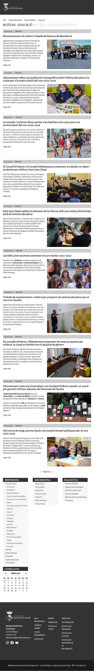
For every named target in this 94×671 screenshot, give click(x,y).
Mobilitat (10, 531)
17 (19, 585)
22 (12, 588)
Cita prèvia (69, 500)
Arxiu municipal (41, 500)
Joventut (9, 524)
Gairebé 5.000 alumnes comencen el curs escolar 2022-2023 (37, 255)
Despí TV (38, 497)
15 (12, 585)
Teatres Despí (40, 494)
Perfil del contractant (73, 490)
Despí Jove (39, 490)
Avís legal (66, 618)
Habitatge (10, 521)
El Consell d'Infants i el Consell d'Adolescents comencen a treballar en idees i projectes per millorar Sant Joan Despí (46, 168)
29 (12, 591)
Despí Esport (40, 484)
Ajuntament (11, 490)
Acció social (11, 487)
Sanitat (9, 540)
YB (16, 643)
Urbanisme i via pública (14, 543)
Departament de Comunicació (11, 561)
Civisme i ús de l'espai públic (16, 496)
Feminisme (10, 515)
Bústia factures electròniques (76, 497)
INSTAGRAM (7, 643)
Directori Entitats (71, 484)
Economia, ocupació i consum (17, 506)
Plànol (51, 618)
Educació (10, 509)
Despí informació (15, 20)
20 (5, 588)
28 (8, 591)
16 (16, 585)
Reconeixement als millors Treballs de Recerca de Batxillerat (37, 36)
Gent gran (10, 518)
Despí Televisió (11, 553)
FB (11, 643)
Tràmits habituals (71, 494)
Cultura (9, 502)
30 (16, 591)
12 (27, 583)
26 (27, 588)
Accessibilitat (68, 622)
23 (16, 588)
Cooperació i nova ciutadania (17, 499)
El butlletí (9, 556)
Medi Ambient (12, 527)
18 (23, 585)
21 (8, 588)
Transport (53, 622)
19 (27, 585)
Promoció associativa (14, 537)
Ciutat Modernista (13, 493)
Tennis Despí (40, 504)
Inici (4, 20)
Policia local (11, 534)
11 (23, 583)
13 (4, 585)
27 (5, 591)
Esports (9, 512)
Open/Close (88, 7)
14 (8, 585)
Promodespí (40, 487)
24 (19, 588)
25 (23, 588)
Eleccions (10, 546)
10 (19, 583)
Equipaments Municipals (74, 487)
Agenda (8, 550)
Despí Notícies (11, 484)
